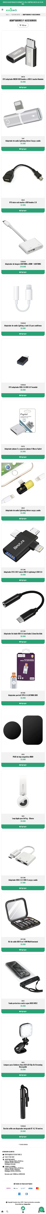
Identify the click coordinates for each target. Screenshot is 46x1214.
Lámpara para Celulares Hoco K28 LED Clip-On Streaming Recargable (23, 1066)
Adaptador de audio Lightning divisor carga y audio (23, 510)
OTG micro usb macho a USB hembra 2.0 (23, 202)
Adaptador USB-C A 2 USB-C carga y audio (23, 880)
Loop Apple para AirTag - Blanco (23, 818)
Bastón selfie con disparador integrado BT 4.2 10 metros (23, 1128)
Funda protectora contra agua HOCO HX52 (23, 1003)
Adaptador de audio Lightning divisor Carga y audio (23, 141)
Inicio (7, 15)
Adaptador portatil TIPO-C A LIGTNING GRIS (23, 695)
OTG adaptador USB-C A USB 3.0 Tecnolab (23, 387)
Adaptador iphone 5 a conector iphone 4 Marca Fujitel (23, 449)
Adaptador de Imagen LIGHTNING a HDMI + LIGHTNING (23, 264)
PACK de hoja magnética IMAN (23, 757)
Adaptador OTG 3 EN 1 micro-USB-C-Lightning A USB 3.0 (23, 572)
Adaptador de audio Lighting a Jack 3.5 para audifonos (23, 326)
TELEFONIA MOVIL (15, 15)
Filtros (22, 25)
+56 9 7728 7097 (8, 1157)
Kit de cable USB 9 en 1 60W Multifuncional (23, 942)
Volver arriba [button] (23, 1144)
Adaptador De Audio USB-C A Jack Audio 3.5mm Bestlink (23, 634)
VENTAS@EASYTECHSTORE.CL (12, 1154)
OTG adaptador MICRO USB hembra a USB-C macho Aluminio (23, 79)
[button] (23, 87)
